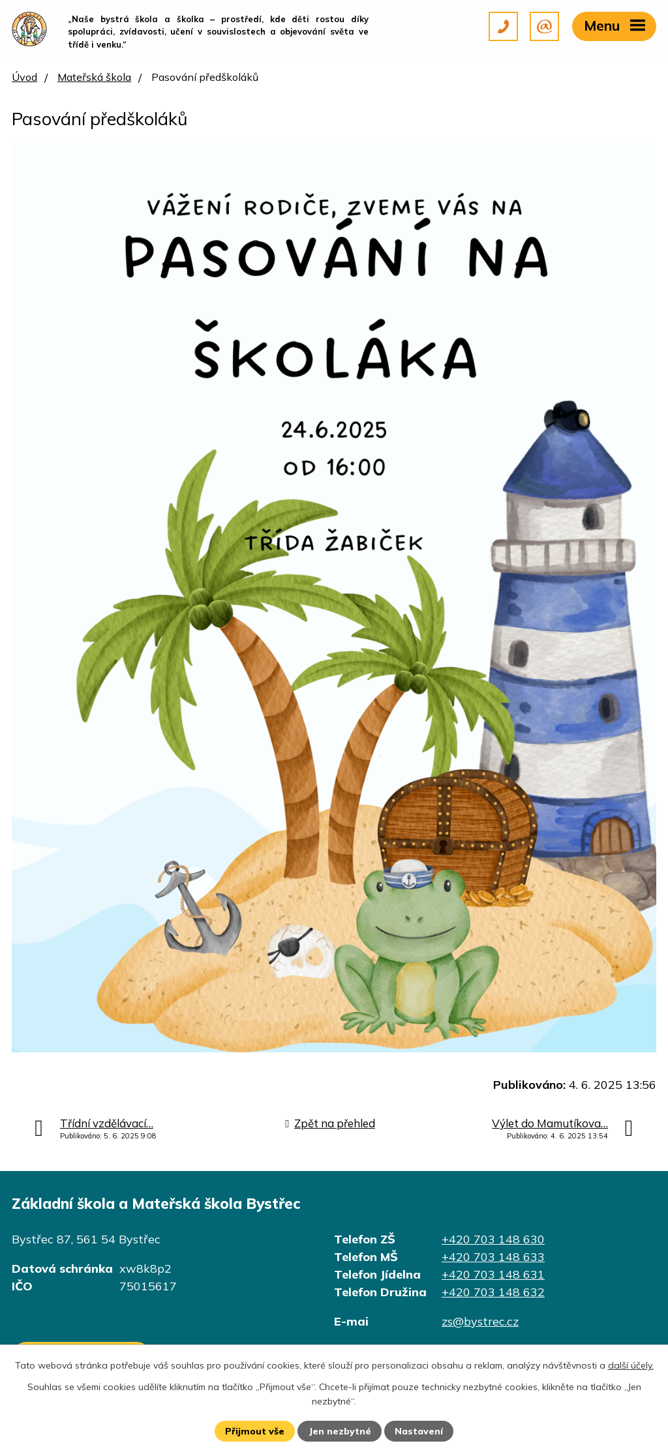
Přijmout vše (254, 1431)
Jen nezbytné (340, 1431)
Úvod (24, 76)
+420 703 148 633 (493, 1256)
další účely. (631, 1365)
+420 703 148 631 (493, 1274)
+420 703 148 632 (493, 1291)
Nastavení (419, 1431)
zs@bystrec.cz (480, 1321)
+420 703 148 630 (493, 1239)
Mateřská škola (94, 76)
